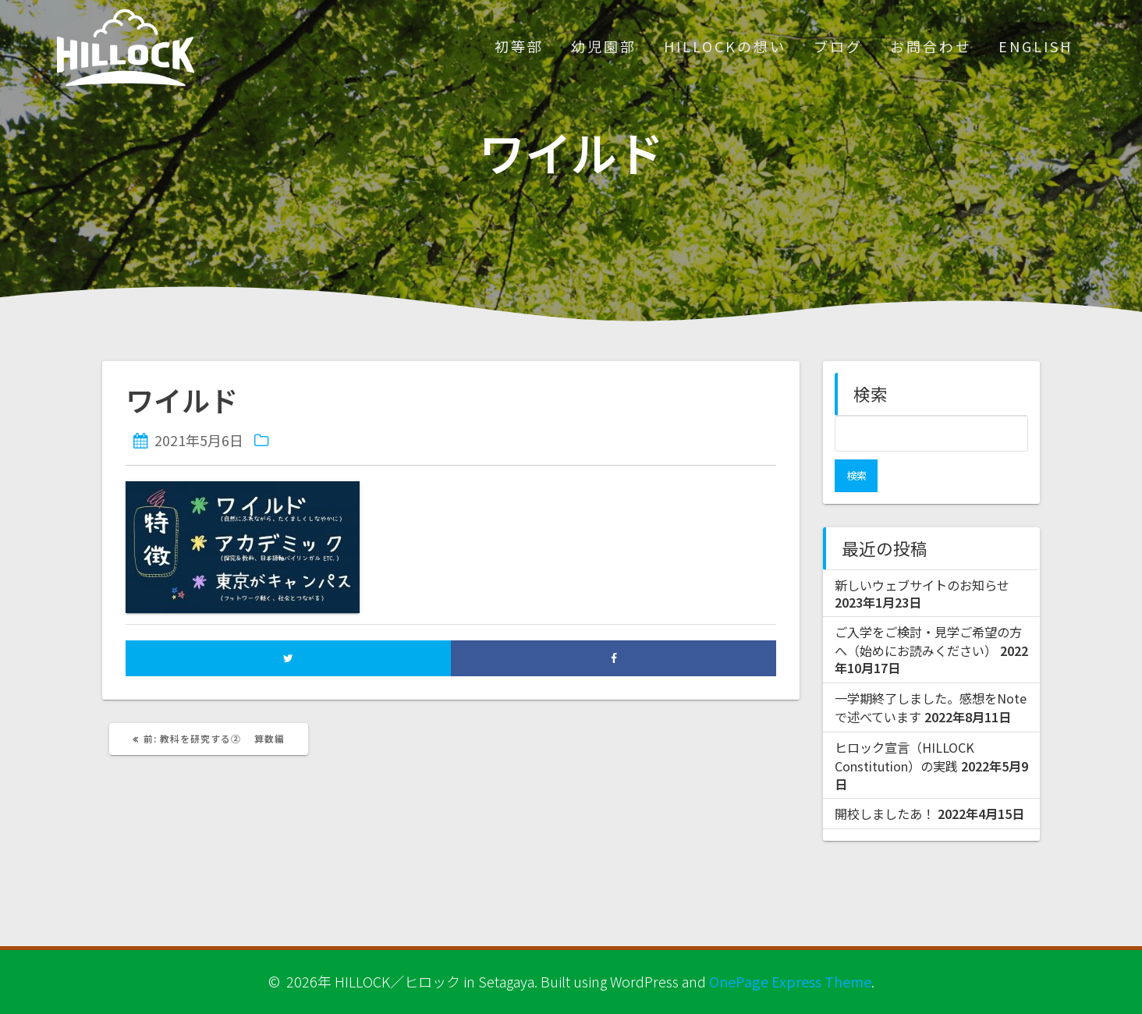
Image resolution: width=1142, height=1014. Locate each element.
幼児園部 (604, 46)
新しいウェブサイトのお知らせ (922, 552)
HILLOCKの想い (725, 46)
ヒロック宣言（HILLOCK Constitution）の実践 (904, 724)
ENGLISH (1035, 46)
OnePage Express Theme (790, 981)
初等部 (519, 46)
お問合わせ (931, 46)
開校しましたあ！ (885, 780)
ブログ (838, 46)
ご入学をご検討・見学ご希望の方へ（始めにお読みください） (928, 608)
